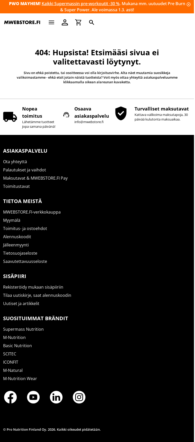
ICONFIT (10, 362)
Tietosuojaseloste (20, 253)
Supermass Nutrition (23, 329)
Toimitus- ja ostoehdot (25, 228)
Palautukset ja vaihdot (24, 170)
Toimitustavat (16, 186)
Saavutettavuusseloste (25, 261)
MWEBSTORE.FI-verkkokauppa (32, 212)
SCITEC (9, 354)
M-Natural (13, 370)
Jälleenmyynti (16, 245)
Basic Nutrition (17, 345)
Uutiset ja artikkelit (21, 303)
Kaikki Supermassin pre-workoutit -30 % (81, 3)
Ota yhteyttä (15, 161)
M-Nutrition (14, 337)
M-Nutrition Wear (20, 378)
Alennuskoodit (17, 237)
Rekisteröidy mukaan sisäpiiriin (33, 287)
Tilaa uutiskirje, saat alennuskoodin (37, 295)
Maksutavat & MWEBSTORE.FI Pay (35, 178)
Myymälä (11, 220)
